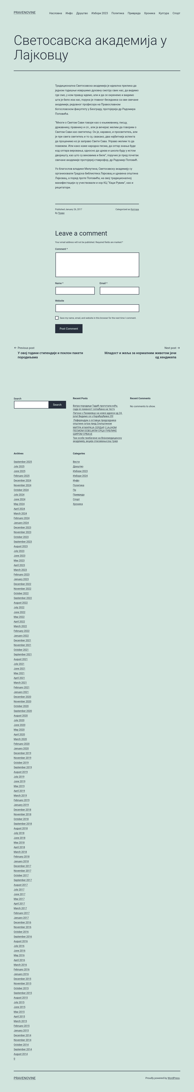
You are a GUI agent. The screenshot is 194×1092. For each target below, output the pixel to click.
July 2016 (19, 945)
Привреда (134, 13)
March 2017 (20, 908)
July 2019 (19, 776)
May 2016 (19, 955)
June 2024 (19, 499)
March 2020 (20, 739)
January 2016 (21, 974)
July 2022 (19, 607)
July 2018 (19, 833)
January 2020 (21, 748)
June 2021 (19, 668)
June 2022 (19, 612)
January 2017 (21, 917)
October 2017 (21, 875)
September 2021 (23, 654)
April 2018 (19, 847)
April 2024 (19, 508)
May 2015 (19, 1011)
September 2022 (23, 598)
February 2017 (22, 913)
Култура (164, 13)
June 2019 (19, 781)
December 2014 (22, 1035)
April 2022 (19, 621)
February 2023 (22, 574)
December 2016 (22, 922)
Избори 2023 (99, 13)
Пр (74, 489)
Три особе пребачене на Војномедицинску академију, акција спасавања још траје (97, 439)
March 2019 (20, 795)
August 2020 (21, 715)
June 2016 (19, 950)
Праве (61, 213)
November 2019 (22, 757)
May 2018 (19, 842)
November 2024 (22, 485)
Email (103, 283)
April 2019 (19, 790)
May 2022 (19, 616)
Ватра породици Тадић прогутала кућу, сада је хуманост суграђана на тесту (95, 407)
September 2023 (23, 541)
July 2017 (19, 889)
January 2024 (21, 522)
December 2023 (22, 527)
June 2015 (19, 1007)
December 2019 (22, 753)
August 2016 (21, 941)
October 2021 (21, 649)
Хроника (149, 13)
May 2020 (19, 729)
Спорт (176, 13)
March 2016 (20, 964)
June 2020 (19, 724)
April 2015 (19, 1016)
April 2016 (19, 960)
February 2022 (22, 630)
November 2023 (22, 532)
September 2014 (23, 1049)
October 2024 (21, 489)
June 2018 (19, 837)
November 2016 (22, 927)
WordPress (174, 1078)
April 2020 (19, 734)
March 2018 (20, 851)
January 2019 (21, 804)
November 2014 (22, 1040)
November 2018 (22, 814)
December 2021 (22, 640)
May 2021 (19, 673)
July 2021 (19, 663)
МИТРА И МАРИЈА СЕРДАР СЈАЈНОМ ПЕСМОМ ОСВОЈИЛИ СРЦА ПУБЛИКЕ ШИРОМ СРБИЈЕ (95, 430)
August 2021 (21, 659)
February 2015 (22, 1025)
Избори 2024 (80, 475)
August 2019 (21, 771)
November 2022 (22, 588)
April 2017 (19, 903)
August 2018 (21, 828)
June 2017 (19, 894)
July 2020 (19, 720)
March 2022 (20, 626)
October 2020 (21, 706)
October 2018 (21, 819)
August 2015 (21, 997)
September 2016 (23, 936)
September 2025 (23, 461)
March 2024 (20, 513)
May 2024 (19, 503)
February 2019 (22, 800)
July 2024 (19, 494)
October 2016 (21, 931)
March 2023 (20, 569)
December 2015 (22, 978)
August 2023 (21, 546)
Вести (76, 461)
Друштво (82, 13)
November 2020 (22, 701)
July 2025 (19, 466)
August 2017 (21, 884)
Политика (117, 13)
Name (59, 283)
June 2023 (19, 555)
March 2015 (20, 1021)
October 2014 (21, 1044)
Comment (61, 249)
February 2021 (22, 687)
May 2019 (19, 786)
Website (59, 300)
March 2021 (20, 682)
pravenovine (25, 12)
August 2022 (21, 602)
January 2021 (21, 692)
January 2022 (21, 635)
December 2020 (22, 696)
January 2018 (21, 861)
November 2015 (22, 983)
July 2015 (19, 1002)
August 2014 (21, 1054)
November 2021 (22, 645)
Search (17, 398)
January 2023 (21, 579)
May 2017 (19, 898)
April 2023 (19, 565)
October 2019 (21, 762)
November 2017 (22, 870)
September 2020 (23, 710)
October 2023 (21, 536)
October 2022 (21, 593)
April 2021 (19, 677)
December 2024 (22, 480)
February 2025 (22, 475)
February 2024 (22, 518)
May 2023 (19, 560)
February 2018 (22, 856)
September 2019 (23, 767)
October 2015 (21, 988)
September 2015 (23, 992)
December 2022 (22, 584)
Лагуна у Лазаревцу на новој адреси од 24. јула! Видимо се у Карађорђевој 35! (97, 415)
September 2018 (23, 823)
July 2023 (19, 551)
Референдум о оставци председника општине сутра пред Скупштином (94, 422)
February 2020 (22, 743)
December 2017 (22, 866)
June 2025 (19, 471)
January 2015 (21, 1030)
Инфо (69, 13)
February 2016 (22, 969)
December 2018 (22, 809)
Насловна (55, 13)
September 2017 (23, 880)
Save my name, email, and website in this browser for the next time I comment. (98, 318)
